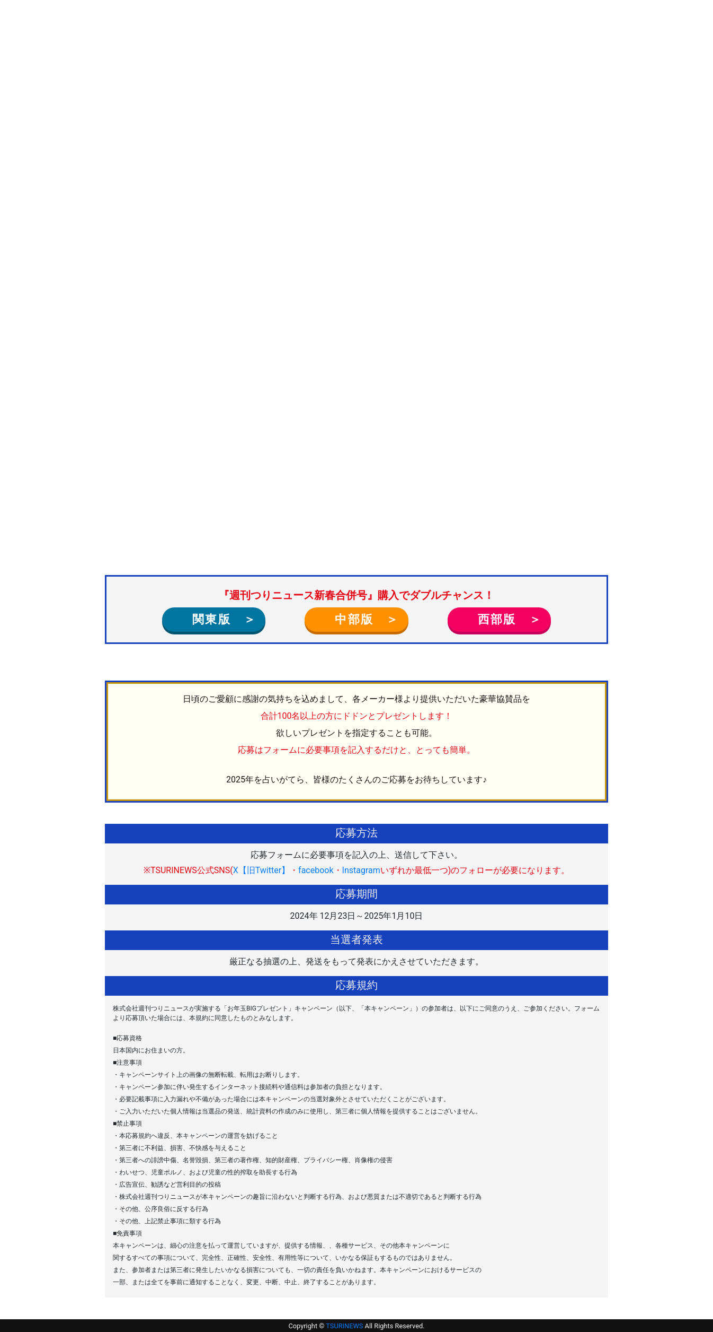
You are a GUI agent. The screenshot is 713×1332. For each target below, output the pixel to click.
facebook (315, 870)
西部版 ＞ (503, 619)
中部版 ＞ (360, 619)
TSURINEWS (345, 1326)
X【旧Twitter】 (261, 870)
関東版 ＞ (218, 619)
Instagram (361, 870)
